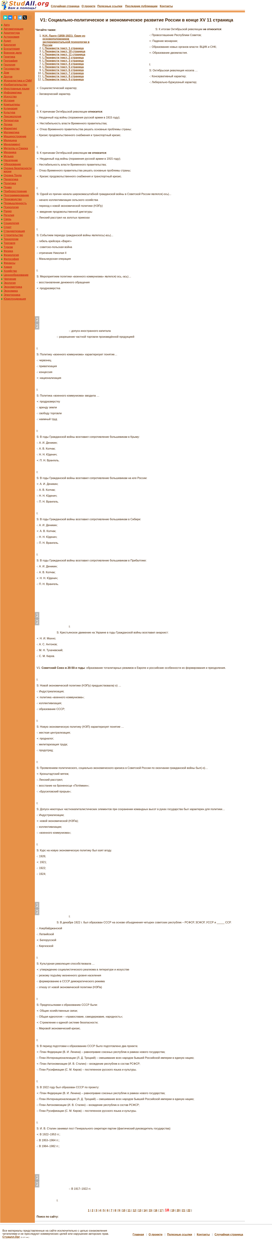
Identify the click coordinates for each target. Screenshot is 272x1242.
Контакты (166, 6)
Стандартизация (14, 231)
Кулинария (10, 108)
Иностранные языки (16, 88)
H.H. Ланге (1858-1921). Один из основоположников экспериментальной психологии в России (65, 40)
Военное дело (13, 52)
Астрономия (11, 36)
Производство (13, 199)
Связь (7, 219)
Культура (9, 112)
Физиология (11, 255)
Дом (6, 72)
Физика (8, 251)
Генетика (9, 56)
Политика (10, 183)
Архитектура (12, 32)
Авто (7, 24)
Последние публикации (141, 6)
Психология (11, 207)
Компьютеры (12, 104)
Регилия (9, 215)
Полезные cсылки (109, 6)
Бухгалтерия (12, 48)
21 (183, 1210)
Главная (138, 1234)
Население (11, 160)
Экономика (11, 290)
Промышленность (15, 203)
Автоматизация (13, 28)
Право (8, 187)
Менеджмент (12, 144)
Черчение (10, 278)
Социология (11, 223)
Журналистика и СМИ (18, 80)
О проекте (88, 6)
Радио (8, 211)
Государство (12, 68)
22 (189, 1210)
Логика (8, 124)
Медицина (10, 140)
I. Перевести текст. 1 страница (63, 48)
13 (139, 1210)
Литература (11, 120)
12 (134, 1210)
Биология (10, 44)
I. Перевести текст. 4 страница (63, 63)
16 (155, 1210)
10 (123, 1210)
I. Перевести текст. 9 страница (63, 79)
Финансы (9, 262)
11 (129, 1210)
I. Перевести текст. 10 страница (63, 51)
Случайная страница (65, 6)
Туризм (8, 247)
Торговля (9, 243)
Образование (12, 164)
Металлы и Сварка (16, 148)
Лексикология (12, 116)
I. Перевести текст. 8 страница (63, 76)
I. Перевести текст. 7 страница (63, 73)
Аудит (7, 40)
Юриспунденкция (15, 298)
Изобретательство (15, 84)
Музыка (9, 156)
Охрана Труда (13, 175)
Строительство (13, 235)
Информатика (12, 92)
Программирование (16, 195)
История (9, 100)
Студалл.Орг (11, 1236)
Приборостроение (15, 191)
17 (161, 1210)
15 (150, 1210)
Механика (10, 152)
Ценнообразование (16, 274)
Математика (11, 132)
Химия (8, 266)
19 (172, 1210)
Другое (8, 76)
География (11, 60)
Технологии (11, 239)
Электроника (12, 294)
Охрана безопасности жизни (18, 170)
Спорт (7, 227)
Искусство (10, 96)
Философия (11, 259)
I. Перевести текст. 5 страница (63, 66)
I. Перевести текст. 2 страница (63, 57)
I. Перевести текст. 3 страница (63, 60)
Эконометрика (13, 286)
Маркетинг (10, 128)
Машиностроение (15, 136)
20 (178, 1210)
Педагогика (11, 179)
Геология (9, 64)
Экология (10, 282)
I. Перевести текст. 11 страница (63, 54)
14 (145, 1210)
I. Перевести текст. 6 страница (63, 70)
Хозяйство (10, 270)
